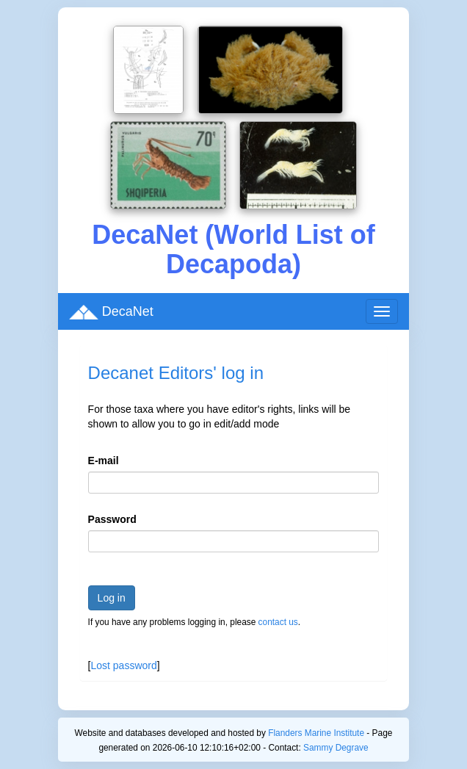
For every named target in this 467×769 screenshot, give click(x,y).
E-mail (103, 460)
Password (112, 519)
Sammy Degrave (336, 748)
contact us (278, 622)
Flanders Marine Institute (316, 733)
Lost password (123, 665)
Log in (112, 598)
